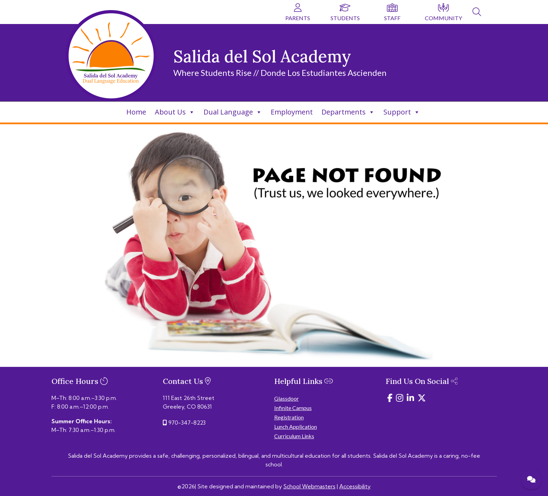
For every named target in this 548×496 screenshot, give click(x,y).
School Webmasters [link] (309, 486)
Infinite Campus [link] (293, 407)
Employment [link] (292, 112)
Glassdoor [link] (286, 398)
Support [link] (401, 112)
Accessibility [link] (355, 486)
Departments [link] (348, 112)
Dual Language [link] (233, 112)
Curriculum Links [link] (294, 436)
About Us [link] (175, 112)
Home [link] (136, 112)
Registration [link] (289, 417)
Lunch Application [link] (295, 426)
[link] (477, 13)
